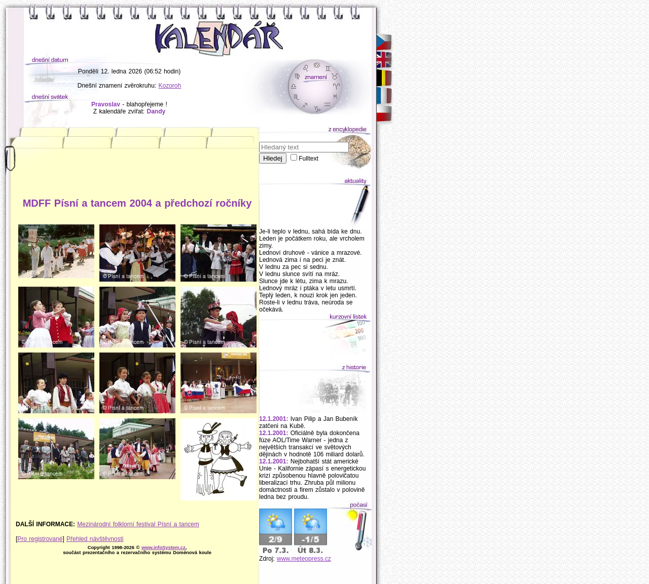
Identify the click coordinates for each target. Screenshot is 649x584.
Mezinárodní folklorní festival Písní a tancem (138, 524)
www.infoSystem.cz (163, 547)
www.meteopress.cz (304, 558)
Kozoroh (170, 85)
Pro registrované (39, 538)
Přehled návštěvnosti (94, 538)
